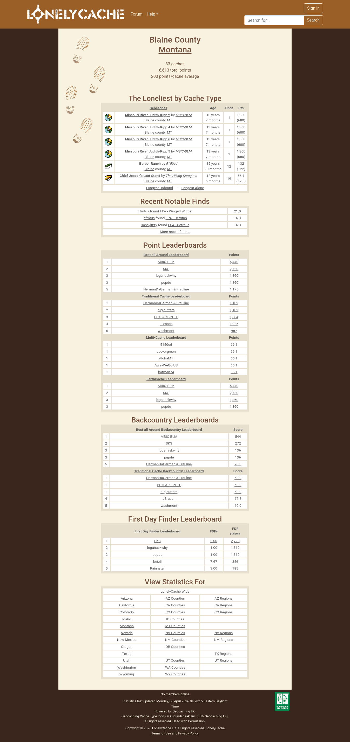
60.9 (237, 505)
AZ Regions (223, 598)
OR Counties (175, 646)
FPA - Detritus (176, 218)
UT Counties (175, 660)
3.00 (213, 568)
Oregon (126, 646)
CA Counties (175, 605)
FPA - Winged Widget (176, 211)
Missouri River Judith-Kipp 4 (147, 127)
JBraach (166, 324)
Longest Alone (192, 188)
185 (235, 568)
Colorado (127, 612)
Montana (175, 49)
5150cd (172, 163)
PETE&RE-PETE (166, 317)
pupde (166, 282)
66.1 (234, 344)
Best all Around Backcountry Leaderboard (169, 429)
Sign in (313, 8)
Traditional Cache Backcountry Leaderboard (169, 471)
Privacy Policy (188, 733)
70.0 (237, 464)
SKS (166, 269)
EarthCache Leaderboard (166, 379)
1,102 (234, 310)
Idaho (126, 619)
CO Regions (223, 612)
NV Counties (175, 633)
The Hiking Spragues (181, 176)
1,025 (234, 324)
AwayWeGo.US (166, 365)
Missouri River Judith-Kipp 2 (147, 115)
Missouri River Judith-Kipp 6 (147, 139)
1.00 (213, 547)
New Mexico (127, 639)
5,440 (234, 262)
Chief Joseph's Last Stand (139, 176)
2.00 (213, 541)
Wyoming (126, 674)
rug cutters (166, 310)
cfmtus (143, 211)
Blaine (149, 120)
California (126, 605)
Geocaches (158, 108)
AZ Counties (175, 598)
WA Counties (175, 667)
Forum (137, 14)
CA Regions (223, 605)
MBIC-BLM (184, 115)
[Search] (274, 20)
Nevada (127, 633)
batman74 (166, 372)
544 (238, 436)
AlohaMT (166, 358)
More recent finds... (175, 232)
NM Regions (223, 639)
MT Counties (175, 626)
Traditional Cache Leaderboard (166, 296)
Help (151, 14)
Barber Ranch (150, 163)
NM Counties (175, 639)
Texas (126, 653)
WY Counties (175, 674)
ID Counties (175, 619)
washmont (166, 331)
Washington (126, 667)
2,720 (234, 269)
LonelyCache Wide (174, 591)
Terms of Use (161, 733)
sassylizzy (149, 225)
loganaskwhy (166, 275)
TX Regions (224, 653)
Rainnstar (157, 568)
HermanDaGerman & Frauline (166, 289)
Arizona (127, 598)
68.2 (237, 478)
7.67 (213, 561)
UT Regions (223, 660)
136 (238, 450)
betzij (157, 561)
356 (235, 561)
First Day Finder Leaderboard (157, 531)
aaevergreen (166, 351)
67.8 (237, 498)
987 (234, 331)
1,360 (234, 275)
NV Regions (223, 633)
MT (169, 120)
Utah (126, 660)
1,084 (234, 317)
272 (238, 443)
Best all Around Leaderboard (166, 255)
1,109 (234, 303)
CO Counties (175, 612)
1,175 (234, 289)
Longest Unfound (159, 188)
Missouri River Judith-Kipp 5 (147, 151)
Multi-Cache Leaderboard (166, 337)
